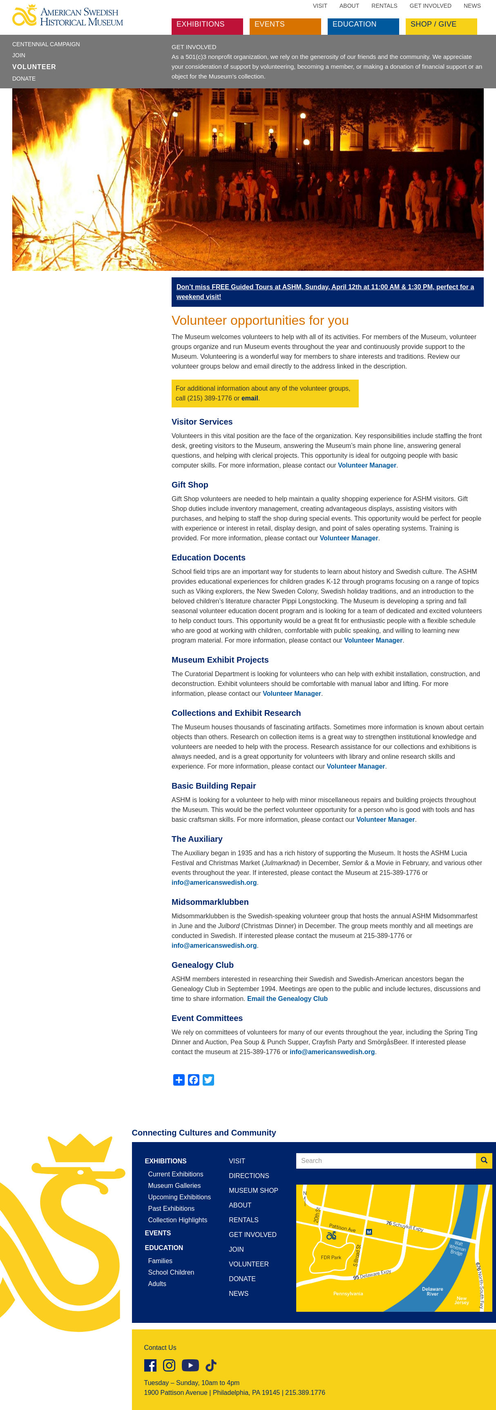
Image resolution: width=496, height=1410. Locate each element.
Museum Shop (253, 1190)
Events (270, 24)
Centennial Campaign (46, 44)
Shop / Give (434, 24)
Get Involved (430, 5)
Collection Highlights (178, 1220)
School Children (171, 1272)
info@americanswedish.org (214, 882)
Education (355, 24)
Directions (249, 1175)
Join (18, 55)
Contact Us (160, 1347)
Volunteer (34, 66)
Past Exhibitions (171, 1208)
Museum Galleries (174, 1185)
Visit (320, 5)
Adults (157, 1283)
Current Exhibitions (175, 1174)
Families (160, 1260)
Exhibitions (201, 24)
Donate (24, 78)
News (472, 5)
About (349, 5)
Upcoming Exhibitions (179, 1197)
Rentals (384, 5)
